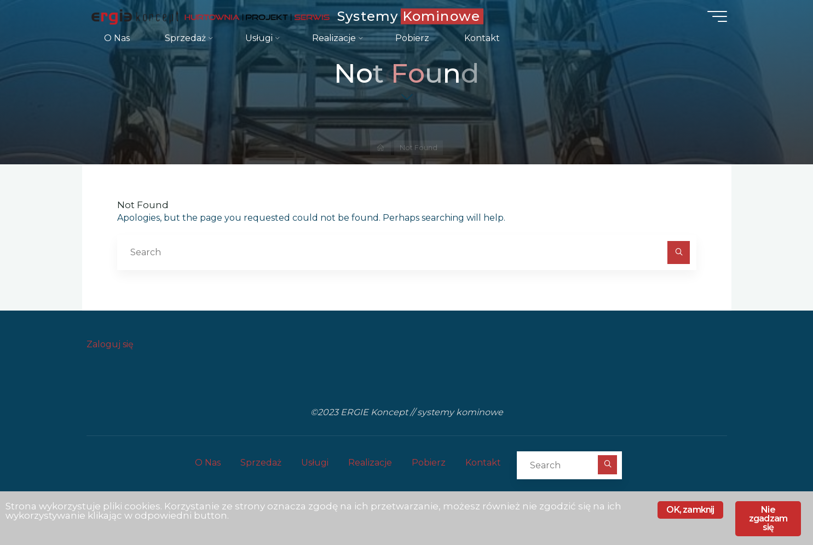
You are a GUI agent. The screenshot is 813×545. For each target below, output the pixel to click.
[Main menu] (717, 16)
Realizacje (370, 462)
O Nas (208, 462)
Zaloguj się (110, 344)
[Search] (678, 252)
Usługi (314, 462)
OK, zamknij (690, 509)
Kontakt (483, 462)
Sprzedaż (260, 462)
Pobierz (429, 462)
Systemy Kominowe (408, 16)
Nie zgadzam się (768, 518)
